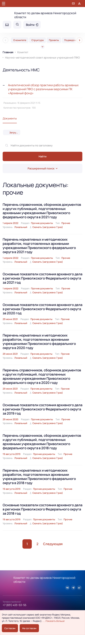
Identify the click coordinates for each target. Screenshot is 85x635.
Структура (37, 40)
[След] (79, 40)
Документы (10, 118)
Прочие (65, 223)
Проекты (54, 40)
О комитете (19, 40)
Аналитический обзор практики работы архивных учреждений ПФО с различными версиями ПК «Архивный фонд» (43, 89)
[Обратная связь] (73, 3)
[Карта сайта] (79, 3)
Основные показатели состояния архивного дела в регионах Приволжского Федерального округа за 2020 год (42, 308)
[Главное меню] (3, 3)
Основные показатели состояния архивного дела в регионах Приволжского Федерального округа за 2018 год (42, 509)
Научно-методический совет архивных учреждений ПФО (42, 57)
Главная (8, 52)
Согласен (9, 628)
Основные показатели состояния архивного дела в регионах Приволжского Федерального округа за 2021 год (42, 278)
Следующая (53, 544)
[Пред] (5, 40)
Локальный (20, 227)
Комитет (22, 52)
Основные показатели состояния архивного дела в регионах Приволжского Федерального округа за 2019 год (42, 409)
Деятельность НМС (21, 69)
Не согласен (29, 628)
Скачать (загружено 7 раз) (47, 227)
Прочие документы (42, 223)
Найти (43, 156)
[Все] (43, 47)
